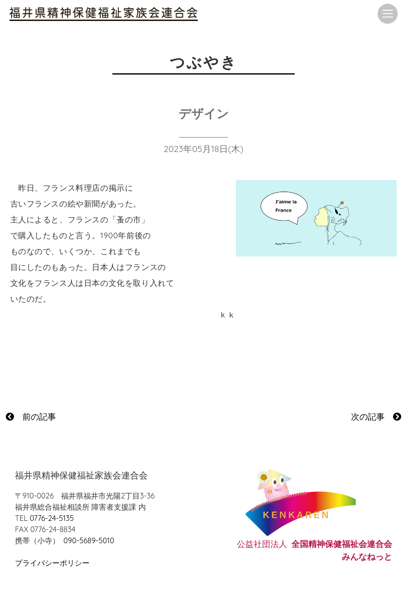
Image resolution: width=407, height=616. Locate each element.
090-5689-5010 (88, 540)
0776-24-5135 (52, 518)
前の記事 (31, 416)
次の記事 (376, 416)
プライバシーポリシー (52, 563)
